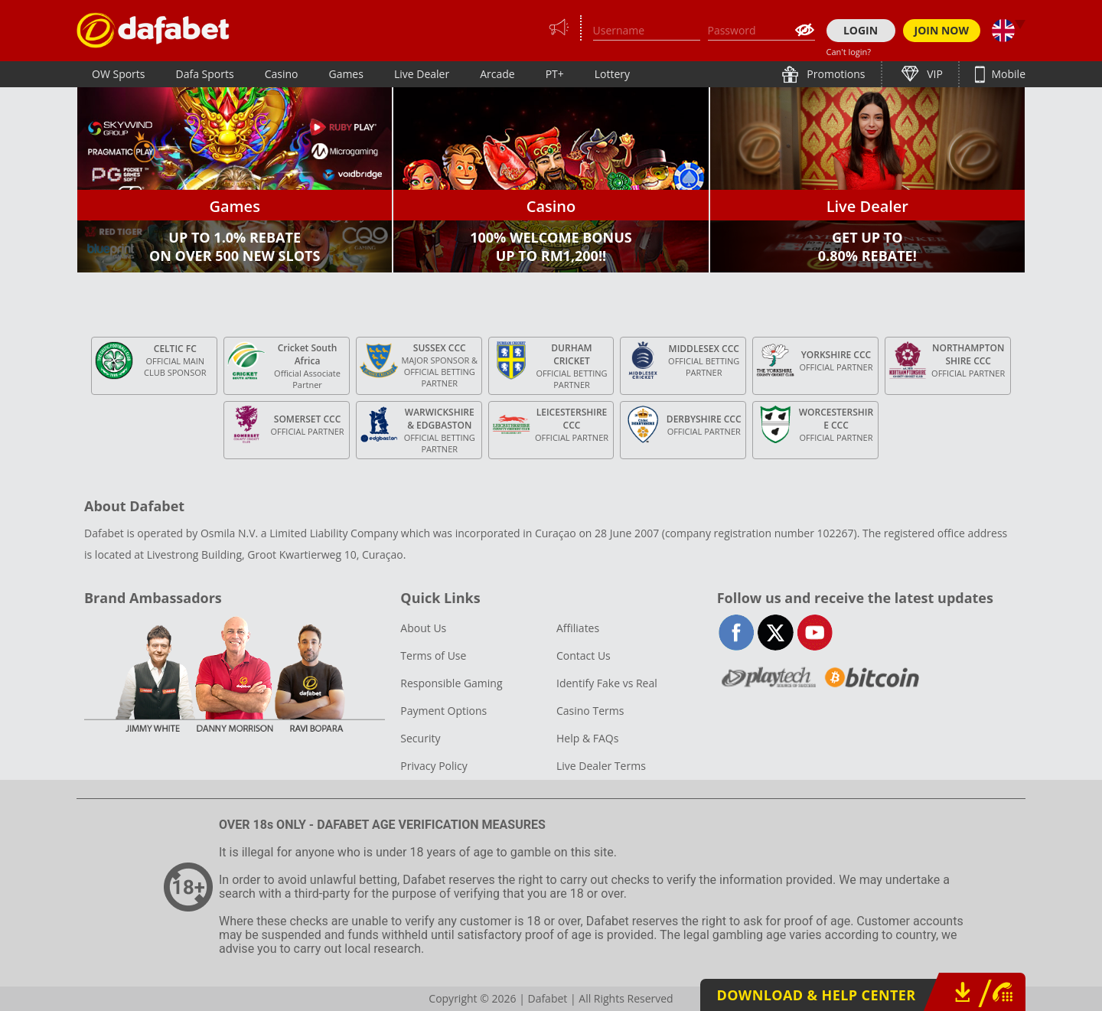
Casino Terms (590, 710)
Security (420, 738)
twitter (776, 633)
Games (345, 74)
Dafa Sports (205, 74)
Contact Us (583, 655)
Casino (281, 74)
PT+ (555, 74)
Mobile (1007, 74)
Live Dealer (421, 74)
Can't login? (849, 51)
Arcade (497, 74)
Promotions (835, 74)
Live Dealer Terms (601, 765)
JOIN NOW (942, 30)
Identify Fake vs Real (606, 683)
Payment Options (443, 710)
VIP (933, 74)
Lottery (612, 74)
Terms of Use (433, 655)
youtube (815, 633)
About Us (423, 628)
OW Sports (118, 74)
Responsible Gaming (451, 683)
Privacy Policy (433, 765)
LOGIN (860, 30)
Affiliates (577, 628)
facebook (737, 633)
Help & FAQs (587, 738)
